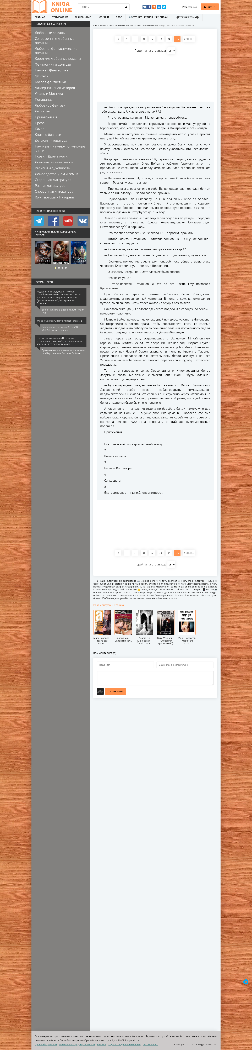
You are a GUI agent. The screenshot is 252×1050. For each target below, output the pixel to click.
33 (160, 39)
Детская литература (51, 140)
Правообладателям (46, 1044)
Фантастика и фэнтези (53, 64)
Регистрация (189, 6)
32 (152, 39)
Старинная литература (53, 179)
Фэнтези (42, 76)
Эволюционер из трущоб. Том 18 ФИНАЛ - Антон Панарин (60, 328)
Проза (40, 123)
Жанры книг (83, 17)
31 (144, 39)
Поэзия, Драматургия (52, 156)
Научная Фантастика (51, 70)
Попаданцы (44, 99)
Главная (40, 17)
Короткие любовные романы (58, 58)
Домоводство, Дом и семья (56, 174)
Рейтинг (101, 1044)
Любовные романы (50, 32)
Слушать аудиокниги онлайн (124, 1044)
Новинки (103, 17)
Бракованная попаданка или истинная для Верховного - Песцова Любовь (63, 352)
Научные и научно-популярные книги (60, 148)
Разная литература (50, 185)
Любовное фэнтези (50, 105)
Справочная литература (54, 191)
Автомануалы (150, 1044)
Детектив (42, 111)
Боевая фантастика (50, 82)
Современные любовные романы (54, 40)
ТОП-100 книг (60, 17)
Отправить (116, 691)
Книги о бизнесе (48, 134)
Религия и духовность (52, 168)
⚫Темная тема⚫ (187, 17)
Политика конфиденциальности (77, 1044)
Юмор (40, 129)
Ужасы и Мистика (49, 93)
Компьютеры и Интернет (54, 197)
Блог (119, 17)
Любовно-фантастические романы (56, 50)
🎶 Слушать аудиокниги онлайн (149, 17)
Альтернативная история (55, 88)
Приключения (46, 117)
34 (169, 39)
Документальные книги (54, 162)
